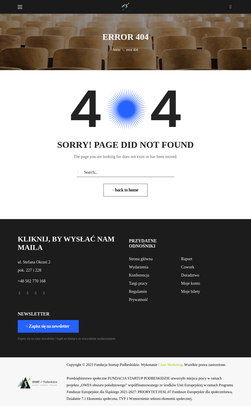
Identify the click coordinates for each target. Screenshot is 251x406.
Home (116, 50)
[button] (230, 6)
